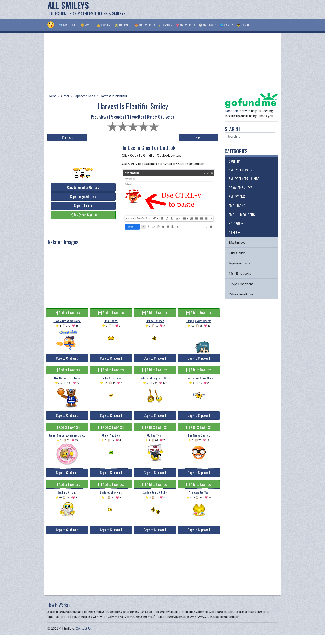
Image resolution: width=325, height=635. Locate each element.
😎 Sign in (243, 25)
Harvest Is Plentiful (113, 96)
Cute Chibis (237, 253)
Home (51, 96)
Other (65, 96)
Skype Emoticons (241, 284)
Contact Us (84, 628)
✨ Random (165, 25)
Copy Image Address (83, 196)
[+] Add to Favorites (67, 312)
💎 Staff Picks (68, 25)
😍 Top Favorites (145, 25)
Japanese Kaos (84, 96)
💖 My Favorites (185, 25)
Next (198, 137)
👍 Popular (104, 25)
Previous (67, 137)
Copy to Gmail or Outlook (83, 187)
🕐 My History (208, 25)
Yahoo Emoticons (241, 294)
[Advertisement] (202, 9)
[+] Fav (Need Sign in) (83, 214)
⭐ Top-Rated (123, 25)
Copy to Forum (83, 205)
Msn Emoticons (240, 273)
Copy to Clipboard (67, 358)
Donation (231, 111)
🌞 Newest (86, 25)
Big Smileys (237, 242)
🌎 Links (225, 25)
